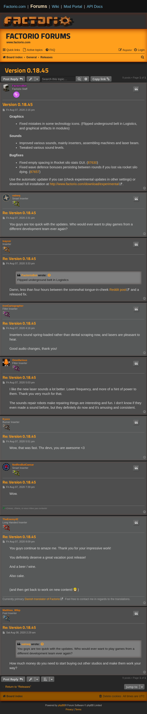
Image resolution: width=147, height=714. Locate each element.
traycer (7, 241)
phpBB (61, 705)
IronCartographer (13, 305)
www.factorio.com (18, 42)
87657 (34, 172)
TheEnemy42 (10, 519)
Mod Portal (73, 6)
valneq (16, 195)
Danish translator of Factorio (42, 599)
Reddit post (117, 289)
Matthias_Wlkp (11, 610)
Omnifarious (19, 360)
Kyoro (6, 419)
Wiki (55, 6)
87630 (92, 162)
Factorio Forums (38, 36)
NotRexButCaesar (23, 464)
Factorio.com (15, 6)
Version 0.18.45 (27, 70)
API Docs (95, 6)
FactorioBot (19, 85)
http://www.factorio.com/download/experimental (84, 184)
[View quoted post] (49, 275)
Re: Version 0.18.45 (19, 212)
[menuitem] (32, 50)
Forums (38, 6)
